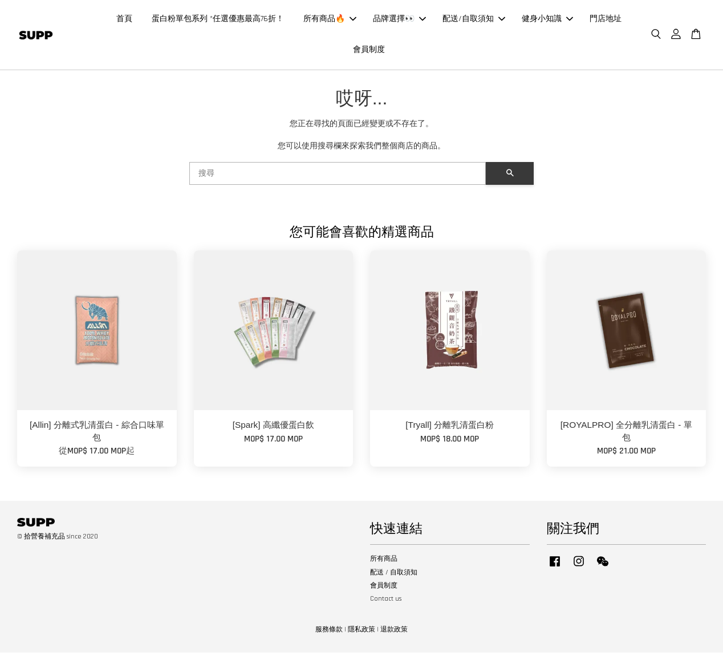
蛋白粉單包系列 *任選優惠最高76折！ (218, 20)
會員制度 (369, 51)
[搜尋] (337, 176)
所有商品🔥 (329, 20)
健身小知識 (547, 20)
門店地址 (606, 20)
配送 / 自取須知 (393, 575)
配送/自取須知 (473, 20)
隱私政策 (361, 633)
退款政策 (394, 633)
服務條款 (329, 633)
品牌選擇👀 (399, 20)
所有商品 (383, 562)
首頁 (124, 20)
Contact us (385, 602)
